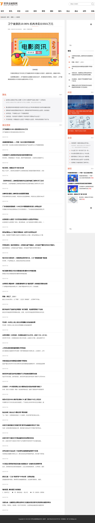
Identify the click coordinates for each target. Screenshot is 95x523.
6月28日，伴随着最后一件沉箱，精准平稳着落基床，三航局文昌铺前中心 (23, 158)
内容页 (18, 17)
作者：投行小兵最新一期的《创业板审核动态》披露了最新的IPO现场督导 (23, 389)
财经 (35, 11)
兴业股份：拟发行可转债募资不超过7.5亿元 (82, 80)
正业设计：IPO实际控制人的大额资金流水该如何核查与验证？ (22, 386)
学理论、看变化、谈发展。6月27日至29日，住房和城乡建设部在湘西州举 (23, 505)
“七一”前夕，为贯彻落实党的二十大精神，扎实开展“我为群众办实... (21, 415)
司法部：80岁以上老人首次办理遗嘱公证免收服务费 (18, 322)
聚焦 (4, 94)
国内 (59, 11)
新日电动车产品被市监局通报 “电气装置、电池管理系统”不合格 (22, 309)
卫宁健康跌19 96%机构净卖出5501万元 (13, 132)
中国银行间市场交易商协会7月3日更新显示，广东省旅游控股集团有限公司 (23, 209)
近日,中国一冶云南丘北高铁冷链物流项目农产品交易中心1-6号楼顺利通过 (23, 145)
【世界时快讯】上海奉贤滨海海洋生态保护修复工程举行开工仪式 (23, 181)
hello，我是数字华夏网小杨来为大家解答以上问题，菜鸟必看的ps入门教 (22, 235)
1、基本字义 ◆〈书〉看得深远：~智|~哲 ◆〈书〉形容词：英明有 (23, 492)
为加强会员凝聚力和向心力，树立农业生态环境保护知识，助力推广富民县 (23, 453)
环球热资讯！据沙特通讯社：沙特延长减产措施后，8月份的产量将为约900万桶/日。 (29, 245)
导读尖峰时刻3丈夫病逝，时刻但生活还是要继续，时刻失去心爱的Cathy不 (23, 196)
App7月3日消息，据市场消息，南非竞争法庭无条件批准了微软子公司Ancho (23, 376)
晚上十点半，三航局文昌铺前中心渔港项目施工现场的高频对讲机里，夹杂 (23, 170)
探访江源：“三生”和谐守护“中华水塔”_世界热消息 (18, 476)
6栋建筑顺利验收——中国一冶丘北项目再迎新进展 (18, 142)
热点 (68, 11)
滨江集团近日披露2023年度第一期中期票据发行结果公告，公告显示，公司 (23, 351)
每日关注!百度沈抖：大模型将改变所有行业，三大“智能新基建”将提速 (24, 258)
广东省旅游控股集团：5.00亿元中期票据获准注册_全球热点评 (22, 206)
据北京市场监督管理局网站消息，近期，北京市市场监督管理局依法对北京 (23, 312)
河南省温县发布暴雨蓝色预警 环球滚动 (14, 361)
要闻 (43, 11)
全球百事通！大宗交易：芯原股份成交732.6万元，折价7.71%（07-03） (25, 335)
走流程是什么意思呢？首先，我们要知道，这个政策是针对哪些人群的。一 (23, 222)
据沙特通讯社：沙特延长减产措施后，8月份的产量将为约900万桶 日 (21, 248)
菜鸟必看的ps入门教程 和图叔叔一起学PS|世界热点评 (19, 232)
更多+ (60, 94)
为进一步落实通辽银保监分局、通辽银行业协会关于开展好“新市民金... (22, 428)
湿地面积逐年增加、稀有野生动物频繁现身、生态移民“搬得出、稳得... (22, 479)
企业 (26, 11)
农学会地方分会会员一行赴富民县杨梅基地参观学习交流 (20, 451)
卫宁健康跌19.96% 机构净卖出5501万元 (15, 129)
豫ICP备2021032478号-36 (53, 519)
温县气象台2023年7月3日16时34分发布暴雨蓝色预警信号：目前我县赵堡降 (23, 363)
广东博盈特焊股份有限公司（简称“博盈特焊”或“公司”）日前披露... (20, 286)
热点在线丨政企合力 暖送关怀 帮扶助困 (14, 412)
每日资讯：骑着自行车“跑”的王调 (13, 168)
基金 (76, 11)
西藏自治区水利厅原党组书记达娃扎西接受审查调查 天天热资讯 (82, 86)
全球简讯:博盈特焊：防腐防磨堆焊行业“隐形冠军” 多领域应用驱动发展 (24, 283)
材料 (84, 11)
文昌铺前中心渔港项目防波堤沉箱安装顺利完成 (17, 155)
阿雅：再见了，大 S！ (9, 296)
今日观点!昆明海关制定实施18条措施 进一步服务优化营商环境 (22, 464)
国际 (51, 11)
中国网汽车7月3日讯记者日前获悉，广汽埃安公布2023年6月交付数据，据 (23, 402)
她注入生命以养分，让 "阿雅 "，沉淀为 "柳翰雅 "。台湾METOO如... (21, 299)
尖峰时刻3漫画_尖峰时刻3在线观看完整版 (15, 193)
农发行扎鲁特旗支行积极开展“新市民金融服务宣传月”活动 (20, 425)
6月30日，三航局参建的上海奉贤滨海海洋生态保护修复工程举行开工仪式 (23, 183)
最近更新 (6, 125)
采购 (92, 11)
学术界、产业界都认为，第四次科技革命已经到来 (16, 260)
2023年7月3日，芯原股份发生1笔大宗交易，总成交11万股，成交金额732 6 (23, 338)
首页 (2, 11)
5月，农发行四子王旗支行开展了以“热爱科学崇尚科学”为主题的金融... (22, 441)
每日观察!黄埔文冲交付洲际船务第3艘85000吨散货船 (19, 271)
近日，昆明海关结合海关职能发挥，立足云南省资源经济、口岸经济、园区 (23, 466)
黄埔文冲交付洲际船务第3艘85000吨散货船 (14, 273)
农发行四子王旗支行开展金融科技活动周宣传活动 (18, 438)
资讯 (10, 11)
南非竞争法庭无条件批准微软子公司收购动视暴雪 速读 (19, 374)
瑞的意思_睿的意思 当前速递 (11, 489)
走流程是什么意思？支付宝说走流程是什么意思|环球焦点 (20, 219)
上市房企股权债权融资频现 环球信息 (14, 348)
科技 (18, 11)
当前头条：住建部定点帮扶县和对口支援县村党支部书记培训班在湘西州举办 (26, 502)
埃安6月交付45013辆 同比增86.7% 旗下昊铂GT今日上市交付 (21, 399)
